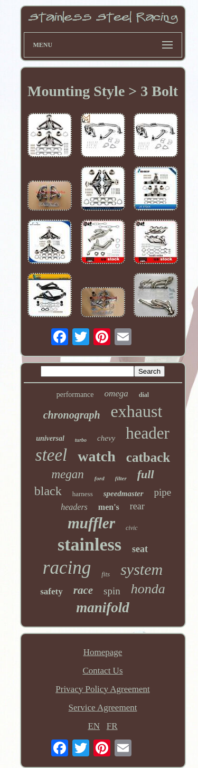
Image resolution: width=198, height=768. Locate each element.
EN (94, 726)
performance (75, 395)
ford (100, 478)
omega (116, 393)
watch (97, 456)
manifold (102, 607)
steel (51, 454)
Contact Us (102, 671)
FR (112, 726)
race (83, 590)
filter (121, 478)
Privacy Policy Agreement (102, 689)
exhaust (137, 411)
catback (148, 457)
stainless (89, 544)
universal (50, 438)
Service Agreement (103, 708)
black (48, 491)
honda (148, 588)
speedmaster (123, 493)
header (147, 433)
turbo (81, 440)
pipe (163, 492)
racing (67, 567)
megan (67, 474)
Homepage (102, 652)
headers (74, 506)
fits (105, 574)
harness (82, 494)
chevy (106, 438)
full (145, 474)
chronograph (71, 415)
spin (111, 590)
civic (132, 528)
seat (140, 549)
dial (144, 395)
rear (137, 506)
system (141, 569)
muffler (91, 523)
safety (51, 591)
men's (108, 506)
